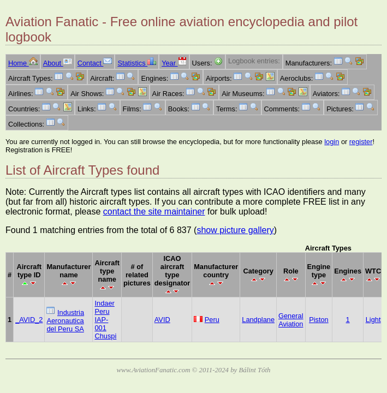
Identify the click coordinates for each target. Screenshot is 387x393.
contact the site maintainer (154, 211)
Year (174, 63)
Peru (212, 319)
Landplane (258, 319)
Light (373, 319)
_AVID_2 (29, 319)
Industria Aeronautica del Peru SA (65, 320)
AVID (162, 319)
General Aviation (290, 320)
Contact (95, 63)
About (57, 63)
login (331, 142)
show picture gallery (235, 230)
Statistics (136, 63)
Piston (319, 319)
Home (23, 63)
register (361, 142)
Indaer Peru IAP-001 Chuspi (105, 319)
